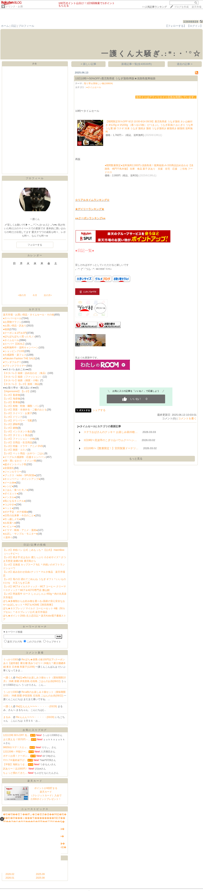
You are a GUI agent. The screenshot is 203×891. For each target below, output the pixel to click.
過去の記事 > (184, 64)
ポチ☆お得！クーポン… (16, 755)
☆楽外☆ (8, 537)
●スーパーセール (12, 318)
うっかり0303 (10, 659)
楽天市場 (196, 6)
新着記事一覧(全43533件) (136, 64)
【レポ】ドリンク (12, 416)
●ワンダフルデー (12, 362)
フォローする (35, 244)
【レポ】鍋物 (10, 427)
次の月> (48, 295)
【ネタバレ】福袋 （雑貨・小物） (21, 380)
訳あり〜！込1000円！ (15, 768)
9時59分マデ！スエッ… (16, 747)
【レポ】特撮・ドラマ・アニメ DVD (23, 446)
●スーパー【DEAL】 (14, 343)
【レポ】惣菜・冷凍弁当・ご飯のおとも (25, 409)
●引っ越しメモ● (12, 519)
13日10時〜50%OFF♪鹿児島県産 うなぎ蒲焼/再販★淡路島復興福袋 (115, 78)
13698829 (190, 21)
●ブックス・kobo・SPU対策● (19, 475)
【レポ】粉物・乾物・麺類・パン (21, 406)
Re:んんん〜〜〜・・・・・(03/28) (35, 717)
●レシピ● (8, 486)
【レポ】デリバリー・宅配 (17, 420)
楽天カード (35, 780)
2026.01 (9, 877)
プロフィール (26, 25)
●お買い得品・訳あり (14, 325)
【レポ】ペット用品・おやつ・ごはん (23, 453)
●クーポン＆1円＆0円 (15, 332)
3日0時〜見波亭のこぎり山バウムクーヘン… (110, 440)
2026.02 (9, 874)
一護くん (8, 677)
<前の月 (22, 295)
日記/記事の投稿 (35, 544)
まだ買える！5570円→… (16, 739)
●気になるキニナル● (14, 500)
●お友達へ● (9, 522)
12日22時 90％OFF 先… (16, 735)
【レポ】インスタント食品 (17, 431)
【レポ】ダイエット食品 (16, 435)
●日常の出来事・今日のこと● (19, 515)
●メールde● (9, 482)
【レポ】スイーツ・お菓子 (17, 413)
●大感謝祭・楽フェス (14, 354)
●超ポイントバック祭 (14, 464)
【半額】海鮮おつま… (15, 764)
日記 (13, 25)
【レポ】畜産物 (11, 395)
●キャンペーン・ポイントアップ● (21, 479)
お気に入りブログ (35, 730)
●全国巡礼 (8, 468)
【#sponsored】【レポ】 (16, 391)
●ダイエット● (10, 493)
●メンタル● (9, 497)
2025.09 (40, 874)
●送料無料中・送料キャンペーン (20, 347)
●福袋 (6, 329)
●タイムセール (11, 340)
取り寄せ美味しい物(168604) (98, 83)
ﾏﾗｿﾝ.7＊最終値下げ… (15, 760)
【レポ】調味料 (11, 424)
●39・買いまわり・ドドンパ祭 (19, 460)
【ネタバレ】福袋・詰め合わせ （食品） (25, 373)
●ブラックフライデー (14, 365)
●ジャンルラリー (12, 471)
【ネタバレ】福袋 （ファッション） (23, 376)
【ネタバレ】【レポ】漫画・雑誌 (21, 384)
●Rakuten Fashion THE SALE (19, 358)
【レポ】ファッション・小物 (19, 438)
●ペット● (8, 508)
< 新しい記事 (88, 64)
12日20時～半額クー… (15, 751)
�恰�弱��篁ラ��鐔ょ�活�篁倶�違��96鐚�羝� (34, 814)
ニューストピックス (35, 809)
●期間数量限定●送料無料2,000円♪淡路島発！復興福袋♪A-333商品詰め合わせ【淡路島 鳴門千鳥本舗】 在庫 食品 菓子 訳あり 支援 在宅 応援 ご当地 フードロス (149, 169)
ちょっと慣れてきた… (15, 773)
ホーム (5, 25)
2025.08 (40, 877)
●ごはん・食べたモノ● (15, 490)
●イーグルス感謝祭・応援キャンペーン (24, 457)
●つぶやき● (9, 504)
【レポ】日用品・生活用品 (17, 442)
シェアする (99, 410)
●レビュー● (9, 526)
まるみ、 (8, 717)
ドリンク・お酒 (14, 6)
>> (154, 6)
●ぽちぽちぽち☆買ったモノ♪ (19, 336)
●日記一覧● (84, 251)
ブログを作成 (181, 6)
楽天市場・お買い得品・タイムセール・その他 (28, 314)
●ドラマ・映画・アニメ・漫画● (20, 530)
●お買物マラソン (12, 322)
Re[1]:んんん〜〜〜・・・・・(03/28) (37, 706)
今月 (35, 295)
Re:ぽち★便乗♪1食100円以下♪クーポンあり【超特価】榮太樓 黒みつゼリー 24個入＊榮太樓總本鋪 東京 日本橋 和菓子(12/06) (34, 663)
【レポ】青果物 (11, 402)
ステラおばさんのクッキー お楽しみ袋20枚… (111, 432)
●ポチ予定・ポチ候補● (15, 511)
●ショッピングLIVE (13, 351)
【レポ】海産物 (11, 398)
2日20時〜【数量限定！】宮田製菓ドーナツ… (111, 448)
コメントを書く (187, 418)
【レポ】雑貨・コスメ (15, 449)
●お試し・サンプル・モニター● (20, 533)
